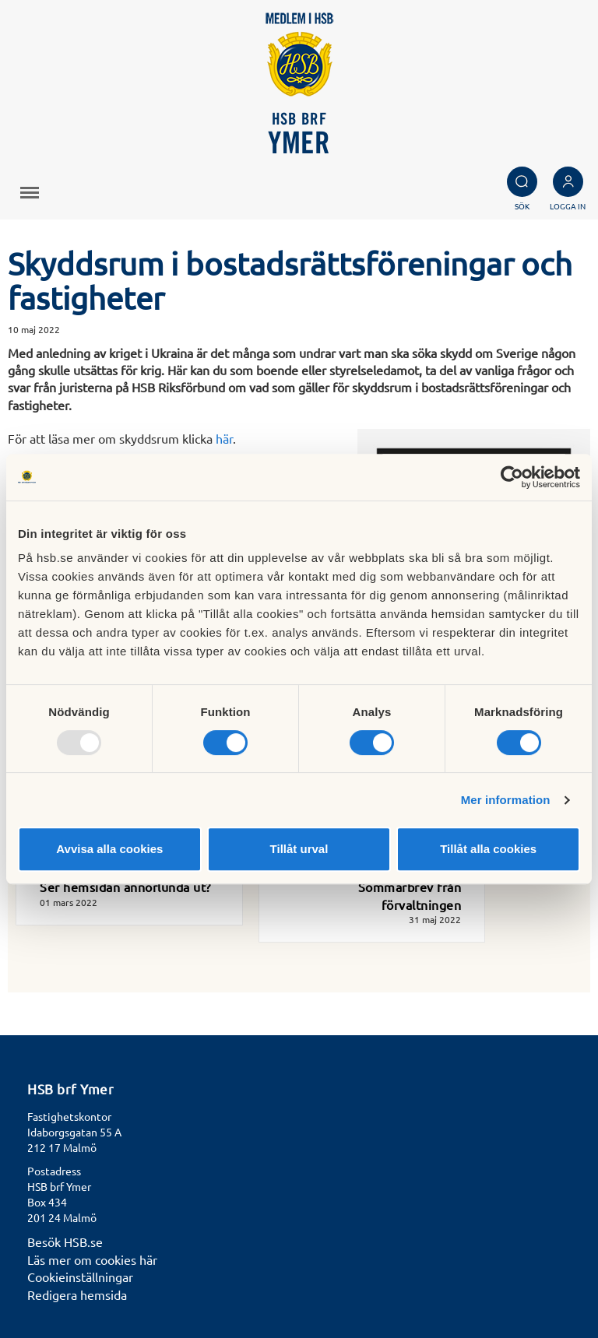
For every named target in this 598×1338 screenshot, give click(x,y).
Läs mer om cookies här (92, 1259)
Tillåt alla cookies (488, 848)
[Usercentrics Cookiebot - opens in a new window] (512, 477)
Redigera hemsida (77, 1294)
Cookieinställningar (80, 1276)
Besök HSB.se (65, 1241)
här (224, 438)
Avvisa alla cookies (109, 848)
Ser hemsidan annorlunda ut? (125, 886)
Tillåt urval (299, 848)
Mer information (506, 799)
